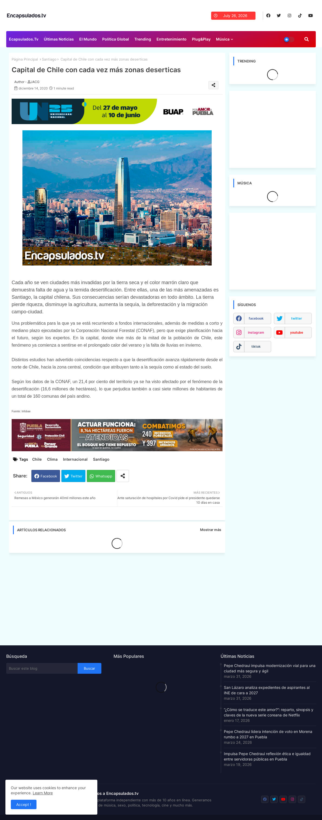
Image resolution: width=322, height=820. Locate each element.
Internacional (75, 459)
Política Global (115, 39)
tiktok (256, 346)
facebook (256, 318)
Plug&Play (201, 39)
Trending (142, 39)
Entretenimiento (172, 39)
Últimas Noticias (59, 39)
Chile (37, 459)
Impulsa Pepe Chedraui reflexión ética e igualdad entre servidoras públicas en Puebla (267, 756)
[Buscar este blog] (42, 668)
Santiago (49, 59)
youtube (296, 332)
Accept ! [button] (23, 804)
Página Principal (25, 59)
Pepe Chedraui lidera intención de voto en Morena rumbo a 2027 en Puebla (268, 734)
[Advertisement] (119, 597)
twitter (296, 318)
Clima (52, 459)
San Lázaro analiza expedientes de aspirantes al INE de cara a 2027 (267, 690)
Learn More (43, 793)
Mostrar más (210, 529)
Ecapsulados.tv (23, 39)
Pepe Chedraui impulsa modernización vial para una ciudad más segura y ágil (270, 668)
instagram (256, 332)
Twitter (76, 476)
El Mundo (88, 39)
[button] (306, 39)
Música (223, 39)
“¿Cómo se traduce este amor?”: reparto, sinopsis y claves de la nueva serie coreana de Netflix (268, 712)
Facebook (49, 476)
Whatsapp (103, 476)
